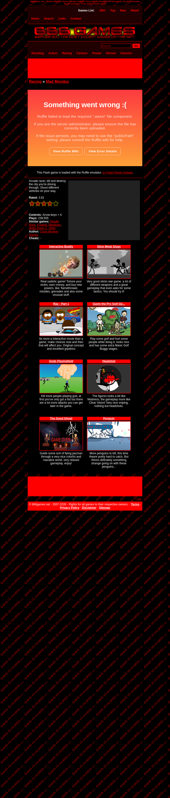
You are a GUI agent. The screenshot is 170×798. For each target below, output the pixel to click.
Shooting (37, 53)
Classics (126, 53)
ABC (102, 10)
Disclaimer (89, 507)
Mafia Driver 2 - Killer (42, 228)
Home (35, 18)
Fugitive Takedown (49, 225)
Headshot (109, 361)
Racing (67, 53)
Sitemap (104, 507)
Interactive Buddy (61, 246)
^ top (138, 498)
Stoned (111, 53)
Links (62, 18)
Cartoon (81, 53)
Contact (76, 18)
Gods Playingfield (61, 361)
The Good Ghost (61, 418)
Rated (135, 10)
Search (48, 18)
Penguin (108, 418)
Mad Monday (57, 81)
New (123, 10)
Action (52, 53)
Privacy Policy (69, 507)
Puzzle (96, 53)
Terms (135, 504)
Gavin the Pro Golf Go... (109, 304)
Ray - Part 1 (61, 304)
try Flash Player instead (117, 172)
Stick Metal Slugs (109, 246)
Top (112, 10)
